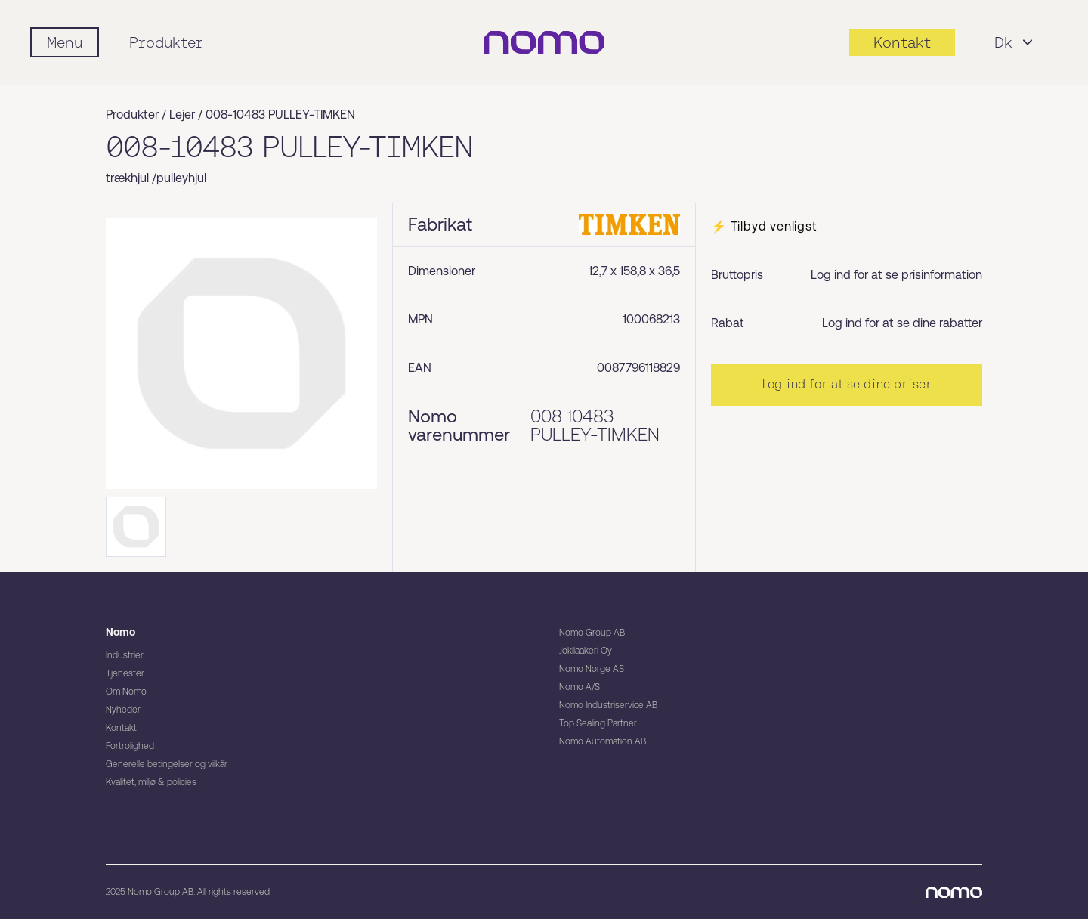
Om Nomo (126, 691)
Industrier (125, 655)
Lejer (182, 114)
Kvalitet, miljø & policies (151, 782)
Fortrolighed (130, 746)
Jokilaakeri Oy (585, 650)
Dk (1015, 42)
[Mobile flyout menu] (64, 42)
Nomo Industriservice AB (608, 705)
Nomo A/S (579, 687)
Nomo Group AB (592, 632)
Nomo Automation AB (602, 741)
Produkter (166, 42)
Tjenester (125, 673)
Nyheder (123, 709)
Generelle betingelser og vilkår (166, 764)
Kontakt (121, 728)
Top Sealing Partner (598, 723)
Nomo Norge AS (591, 669)
